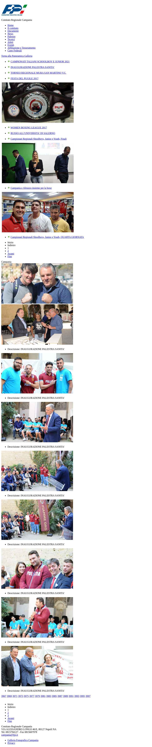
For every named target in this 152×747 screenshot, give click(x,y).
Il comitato (12, 28)
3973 (20, 696)
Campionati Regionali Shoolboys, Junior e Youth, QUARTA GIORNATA (47, 237)
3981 (43, 696)
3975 (26, 696)
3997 (88, 696)
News (10, 33)
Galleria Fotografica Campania (22, 740)
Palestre (11, 36)
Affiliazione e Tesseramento (21, 47)
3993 (76, 696)
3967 (3, 696)
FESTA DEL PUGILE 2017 (24, 78)
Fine (9, 256)
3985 (54, 696)
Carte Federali (14, 50)
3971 (14, 696)
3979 (37, 696)
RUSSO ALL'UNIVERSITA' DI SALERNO (33, 133)
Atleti (10, 42)
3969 (9, 696)
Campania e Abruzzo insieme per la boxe (31, 188)
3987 (59, 696)
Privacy (11, 743)
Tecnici (11, 39)
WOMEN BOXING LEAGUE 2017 (29, 127)
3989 (65, 696)
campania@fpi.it (9, 735)
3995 (82, 696)
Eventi (10, 45)
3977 (31, 696)
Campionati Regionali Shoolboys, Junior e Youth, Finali (39, 139)
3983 (48, 696)
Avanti (10, 253)
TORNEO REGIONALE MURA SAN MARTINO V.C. (38, 72)
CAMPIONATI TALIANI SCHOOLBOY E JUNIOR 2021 (40, 61)
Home (10, 25)
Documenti (13, 31)
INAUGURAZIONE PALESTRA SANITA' (32, 67)
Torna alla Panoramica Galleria (16, 56)
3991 (71, 696)
